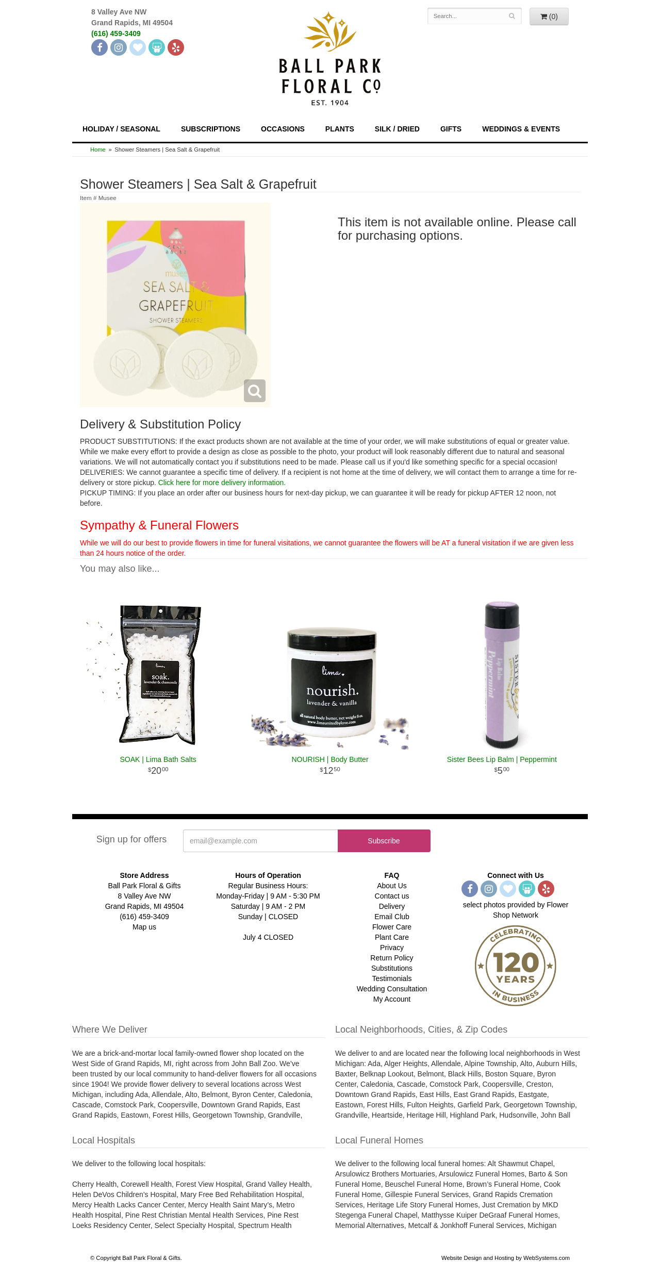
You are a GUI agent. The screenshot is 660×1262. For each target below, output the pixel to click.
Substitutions (391, 968)
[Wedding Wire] (156, 47)
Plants (339, 129)
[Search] (512, 16)
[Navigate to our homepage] (330, 57)
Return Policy (391, 958)
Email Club (391, 916)
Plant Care (392, 937)
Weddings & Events (521, 129)
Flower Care (391, 927)
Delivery (392, 906)
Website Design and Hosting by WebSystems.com (505, 1258)
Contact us (392, 896)
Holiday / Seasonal (121, 129)
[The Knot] (137, 47)
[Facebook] (99, 47)
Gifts (450, 129)
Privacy (392, 947)
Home (98, 149)
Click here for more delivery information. (222, 482)
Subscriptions (210, 129)
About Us (392, 886)
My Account (391, 999)
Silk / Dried (397, 129)
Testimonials (391, 978)
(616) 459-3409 (116, 33)
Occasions (283, 129)
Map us (144, 927)
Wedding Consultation (392, 989)
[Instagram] (118, 47)
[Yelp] (176, 47)
